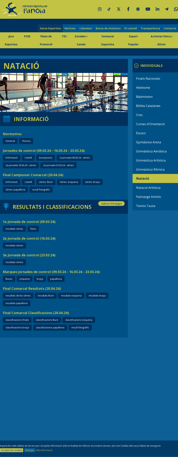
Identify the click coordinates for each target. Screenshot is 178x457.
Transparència (150, 28)
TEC (64, 36)
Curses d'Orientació (150, 124)
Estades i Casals (81, 40)
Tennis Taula (145, 206)
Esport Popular (133, 40)
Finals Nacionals (148, 78)
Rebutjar (29, 450)
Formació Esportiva (107, 40)
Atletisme (143, 87)
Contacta (170, 28)
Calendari (85, 28)
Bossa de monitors (108, 28)
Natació (142, 178)
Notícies (70, 28)
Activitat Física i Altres (161, 40)
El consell (130, 28)
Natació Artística (148, 187)
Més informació (44, 450)
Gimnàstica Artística (151, 160)
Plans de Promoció (46, 40)
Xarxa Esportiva (50, 28)
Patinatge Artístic (148, 197)
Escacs (141, 133)
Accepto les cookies (11, 450)
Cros (139, 115)
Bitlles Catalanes (148, 106)
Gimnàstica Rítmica (150, 169)
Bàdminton (144, 96)
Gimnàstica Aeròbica (151, 151)
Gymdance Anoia (148, 142)
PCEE (27, 36)
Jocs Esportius (11, 40)
